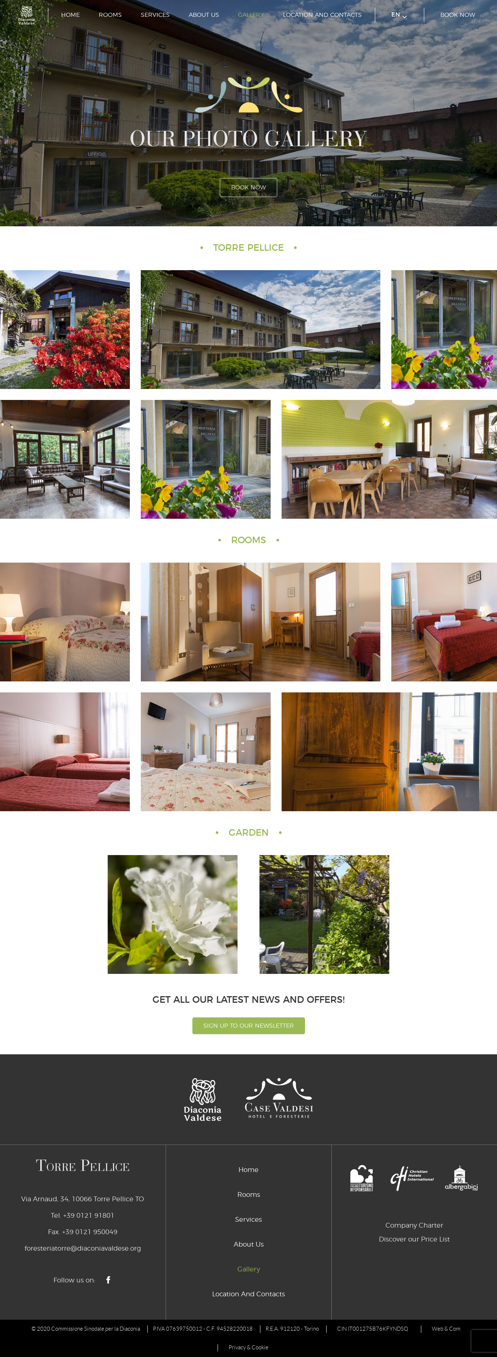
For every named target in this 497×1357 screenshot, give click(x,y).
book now (457, 15)
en (399, 15)
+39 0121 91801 (88, 1216)
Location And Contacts (322, 15)
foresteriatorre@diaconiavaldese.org (83, 1249)
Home (70, 15)
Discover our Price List (414, 1239)
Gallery (251, 15)
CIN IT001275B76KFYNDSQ (372, 1329)
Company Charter (414, 1225)
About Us (204, 15)
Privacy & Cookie (248, 1347)
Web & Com (446, 1329)
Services (155, 15)
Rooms (110, 15)
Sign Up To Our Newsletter (248, 1026)
